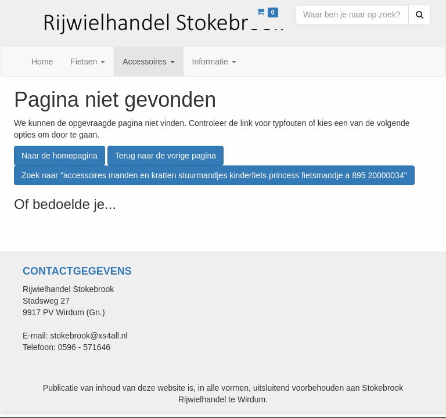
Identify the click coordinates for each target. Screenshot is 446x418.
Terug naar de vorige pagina (165, 155)
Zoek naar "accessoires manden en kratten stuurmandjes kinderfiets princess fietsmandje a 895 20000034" (214, 175)
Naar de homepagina (59, 155)
